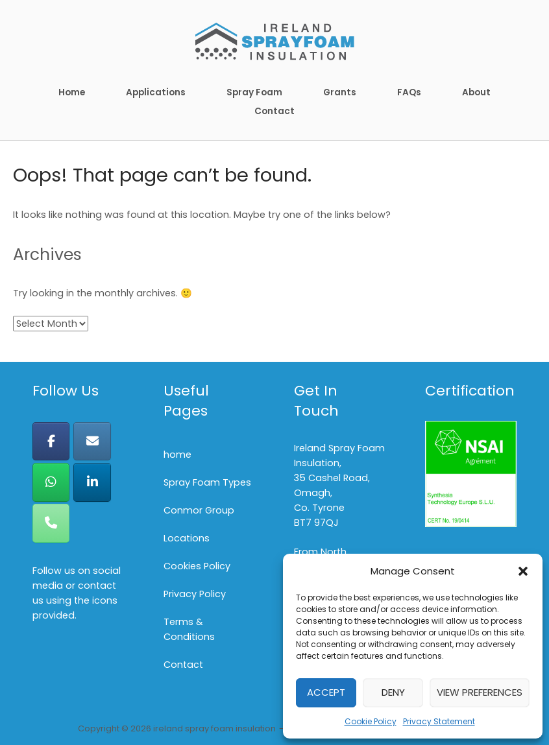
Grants (339, 92)
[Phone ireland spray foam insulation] (50, 523)
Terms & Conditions (189, 629)
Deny (393, 692)
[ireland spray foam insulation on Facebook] (50, 441)
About (476, 92)
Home (71, 92)
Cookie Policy (370, 721)
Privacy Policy (195, 593)
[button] (523, 571)
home (177, 454)
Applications (156, 92)
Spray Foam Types (207, 482)
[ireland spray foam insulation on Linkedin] (91, 482)
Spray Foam (254, 92)
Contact (274, 111)
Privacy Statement (439, 721)
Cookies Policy (197, 566)
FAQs (409, 92)
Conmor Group (199, 510)
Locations (187, 538)
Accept (326, 692)
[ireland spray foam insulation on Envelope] (91, 441)
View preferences (479, 692)
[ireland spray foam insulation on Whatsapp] (50, 482)
